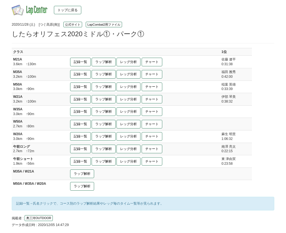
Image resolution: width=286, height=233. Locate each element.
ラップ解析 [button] (103, 62)
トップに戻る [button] (68, 10)
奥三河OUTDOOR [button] (38, 218)
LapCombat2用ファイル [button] (103, 24)
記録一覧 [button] (80, 62)
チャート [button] (152, 62)
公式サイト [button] (72, 24)
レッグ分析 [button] (128, 62)
